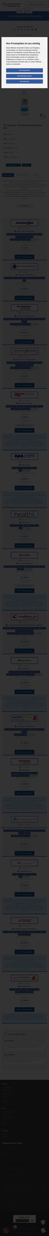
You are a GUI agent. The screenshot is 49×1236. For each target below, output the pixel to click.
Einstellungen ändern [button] (24, 76)
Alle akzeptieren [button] (24, 70)
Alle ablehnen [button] (24, 81)
